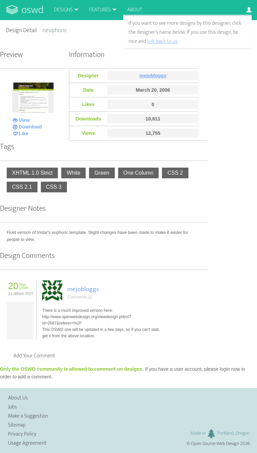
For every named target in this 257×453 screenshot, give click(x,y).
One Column (138, 173)
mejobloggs (153, 75)
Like (23, 133)
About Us (18, 397)
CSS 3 (54, 187)
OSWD (32, 10)
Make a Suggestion (28, 416)
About (134, 9)
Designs (63, 9)
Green (101, 173)
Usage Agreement (27, 443)
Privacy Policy (22, 434)
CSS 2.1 (22, 187)
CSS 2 (175, 173)
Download (30, 126)
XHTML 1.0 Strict (32, 173)
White (73, 173)
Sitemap (17, 425)
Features (100, 9)
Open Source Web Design (215, 444)
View (24, 120)
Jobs (12, 407)
